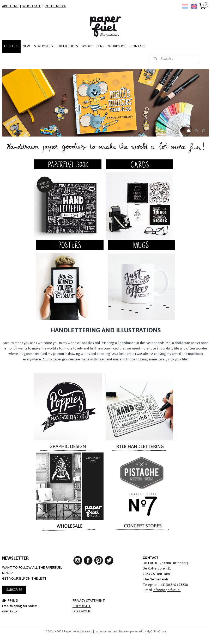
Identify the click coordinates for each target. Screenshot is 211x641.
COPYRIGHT (82, 606)
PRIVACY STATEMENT (89, 601)
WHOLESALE (31, 6)
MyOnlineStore (156, 631)
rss (96, 631)
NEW (26, 46)
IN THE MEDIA (55, 6)
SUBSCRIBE (14, 590)
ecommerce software (114, 631)
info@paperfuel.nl (166, 590)
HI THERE (11, 46)
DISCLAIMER (81, 611)
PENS (100, 46)
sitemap (87, 631)
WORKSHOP (117, 46)
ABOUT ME (10, 6)
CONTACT (138, 46)
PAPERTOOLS (68, 46)
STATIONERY (43, 46)
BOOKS (87, 46)
